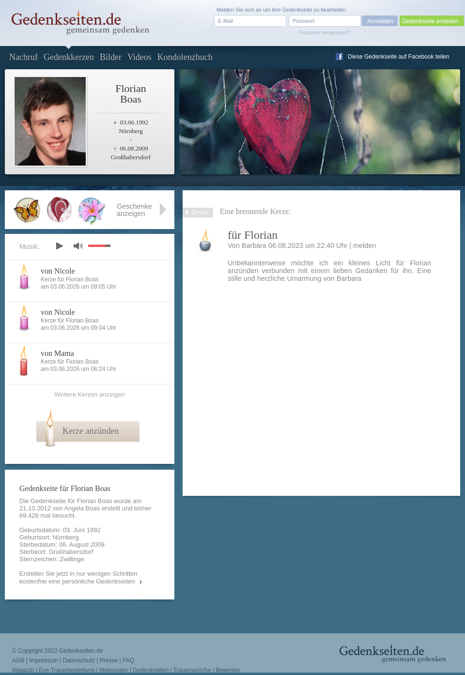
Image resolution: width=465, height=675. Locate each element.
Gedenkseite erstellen (430, 21)
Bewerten (228, 670)
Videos (139, 57)
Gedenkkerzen (69, 57)
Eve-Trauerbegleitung (66, 670)
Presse (109, 660)
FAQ (128, 660)
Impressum (43, 660)
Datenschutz (78, 660)
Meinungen (113, 670)
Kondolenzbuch (185, 57)
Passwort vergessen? (324, 32)
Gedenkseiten (151, 670)
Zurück (200, 212)
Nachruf (23, 57)
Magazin (23, 670)
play (59, 246)
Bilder (111, 57)
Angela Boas (82, 508)
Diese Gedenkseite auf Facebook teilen (398, 56)
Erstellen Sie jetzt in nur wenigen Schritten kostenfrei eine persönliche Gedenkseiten (78, 577)
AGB (18, 660)
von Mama (57, 353)
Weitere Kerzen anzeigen (89, 394)
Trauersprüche (192, 670)
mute (78, 245)
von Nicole (58, 271)
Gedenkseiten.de (81, 650)
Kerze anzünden (90, 431)
